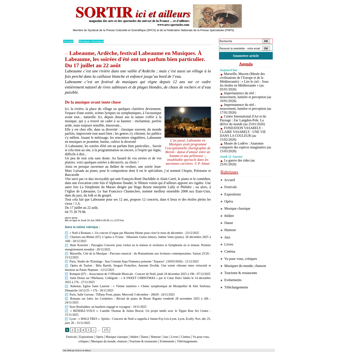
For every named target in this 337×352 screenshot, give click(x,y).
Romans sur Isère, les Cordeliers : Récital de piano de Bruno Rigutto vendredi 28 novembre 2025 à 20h (129, 295)
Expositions (88, 325)
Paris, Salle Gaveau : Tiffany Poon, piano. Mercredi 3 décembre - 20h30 (110, 291)
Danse (153, 325)
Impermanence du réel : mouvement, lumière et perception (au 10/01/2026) (243, 97)
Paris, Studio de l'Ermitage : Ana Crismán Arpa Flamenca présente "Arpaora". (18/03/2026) (122, 260)
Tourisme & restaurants (164, 329)
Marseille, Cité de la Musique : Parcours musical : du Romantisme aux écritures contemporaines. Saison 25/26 (137, 252)
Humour (166, 325)
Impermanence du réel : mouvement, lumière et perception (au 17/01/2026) (243, 108)
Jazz (177, 325)
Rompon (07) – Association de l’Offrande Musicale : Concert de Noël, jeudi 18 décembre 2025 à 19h (128, 271)
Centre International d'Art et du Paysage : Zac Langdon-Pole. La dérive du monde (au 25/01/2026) (243, 120)
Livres (186, 325)
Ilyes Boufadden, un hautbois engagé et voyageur (97, 299)
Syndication (87, 349)
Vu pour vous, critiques (240, 260)
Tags (118, 349)
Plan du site (69, 349)
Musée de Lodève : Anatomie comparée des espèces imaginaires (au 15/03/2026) (243, 147)
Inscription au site (104, 349)
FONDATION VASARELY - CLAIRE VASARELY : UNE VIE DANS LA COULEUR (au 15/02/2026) (243, 134)
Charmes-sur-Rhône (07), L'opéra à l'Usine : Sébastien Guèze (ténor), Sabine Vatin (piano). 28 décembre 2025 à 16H (138, 236)
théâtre (142, 325)
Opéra (103, 325)
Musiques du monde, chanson (125, 329)
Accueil (68, 41)
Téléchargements (138, 333)
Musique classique (91, 41)
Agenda (246, 64)
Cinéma (198, 325)
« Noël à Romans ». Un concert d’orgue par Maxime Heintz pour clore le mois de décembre (122, 232)
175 (106, 318)
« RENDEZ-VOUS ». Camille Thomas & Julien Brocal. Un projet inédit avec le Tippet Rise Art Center (129, 303)
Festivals (71, 325)
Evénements (190, 329)
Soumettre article (245, 56)
